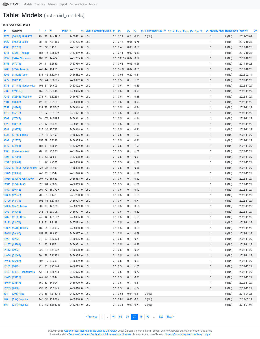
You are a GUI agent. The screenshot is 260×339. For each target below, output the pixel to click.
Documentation (78, 4)
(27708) (16, 156)
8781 (6, 129)
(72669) (16, 255)
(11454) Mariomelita (23, 85)
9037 (6, 134)
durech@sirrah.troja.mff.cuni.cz (183, 334)
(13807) (16, 102)
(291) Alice (18, 293)
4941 (6, 52)
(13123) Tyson (20, 74)
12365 (6, 206)
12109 (6, 200)
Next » (170, 316)
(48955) (16, 211)
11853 (6, 195)
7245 (6, 96)
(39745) (16, 189)
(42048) (16, 195)
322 (161, 316)
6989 (6, 91)
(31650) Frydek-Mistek (24, 167)
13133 (6, 222)
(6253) (16, 238)
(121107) (17, 91)
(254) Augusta (20, 304)
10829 (6, 173)
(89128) (16, 277)
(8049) (16, 266)
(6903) (16, 249)
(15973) (16, 113)
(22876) (16, 140)
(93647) (16, 282)
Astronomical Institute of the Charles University (90, 330)
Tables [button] (51, 4)
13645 (6, 233)
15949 (6, 282)
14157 (6, 244)
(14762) (16, 107)
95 (120, 316)
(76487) (16, 260)
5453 (6, 63)
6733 (6, 85)
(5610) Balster (20, 228)
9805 (6, 151)
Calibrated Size (153, 30)
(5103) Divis (19, 217)
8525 (6, 124)
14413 (6, 249)
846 (5, 304)
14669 (6, 255)
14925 (6, 260)
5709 (6, 69)
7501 (6, 102)
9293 (6, 140)
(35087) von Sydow (23, 178)
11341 (6, 184)
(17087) (16, 118)
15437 (6, 271)
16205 (6, 288)
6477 (6, 80)
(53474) (16, 222)
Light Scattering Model (98, 30)
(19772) (16, 129)
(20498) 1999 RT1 (22, 36)
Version (243, 30)
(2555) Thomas (20, 52)
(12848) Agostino (22, 96)
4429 (6, 41)
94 (113, 316)
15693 (6, 277)
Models (28, 4)
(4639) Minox (19, 206)
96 (127, 316)
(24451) (16, 145)
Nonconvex (231, 30)
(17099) (16, 47)
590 (5, 299)
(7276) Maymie (20, 69)
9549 (6, 145)
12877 (6, 217)
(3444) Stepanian (21, 58)
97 (134, 316)
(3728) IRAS (19, 184)
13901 (6, 238)
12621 (6, 211)
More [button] (92, 4)
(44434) (16, 200)
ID (4, 30)
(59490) (16, 233)
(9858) (16, 288)
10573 (6, 167)
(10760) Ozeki (20, 41)
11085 (6, 178)
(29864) (16, 162)
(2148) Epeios (20, 134)
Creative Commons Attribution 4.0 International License (99, 334)
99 (147, 316)
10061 (6, 156)
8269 (6, 118)
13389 (6, 228)
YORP (65, 30)
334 (5, 293)
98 (141, 316)
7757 (6, 107)
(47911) (16, 63)
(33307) (16, 173)
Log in (207, 334)
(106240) (17, 80)
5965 (6, 74)
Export (63, 4)
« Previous (91, 316)
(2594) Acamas (20, 151)
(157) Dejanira (20, 299)
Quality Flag (217, 30)
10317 (6, 162)
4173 (6, 36)
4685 (6, 47)
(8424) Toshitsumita (23, 271)
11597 (6, 189)
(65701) (16, 244)
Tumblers (39, 4)
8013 (6, 113)
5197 (6, 58)
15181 (6, 266)
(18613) (16, 124)
